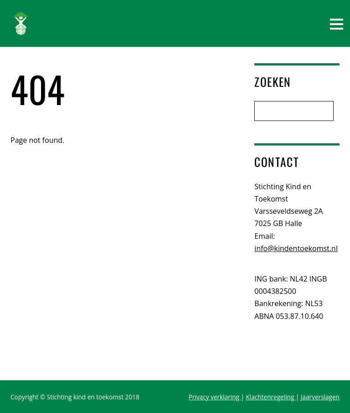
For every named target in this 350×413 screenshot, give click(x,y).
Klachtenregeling (271, 397)
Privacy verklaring (215, 397)
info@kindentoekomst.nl (296, 248)
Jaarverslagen (320, 397)
